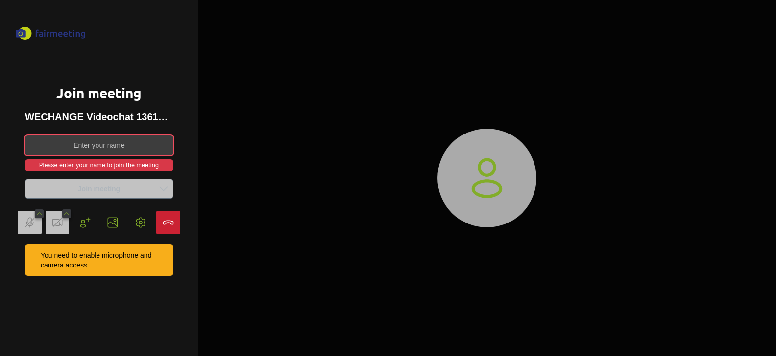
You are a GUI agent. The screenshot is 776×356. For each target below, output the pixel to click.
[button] (164, 188)
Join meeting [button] (125, 188)
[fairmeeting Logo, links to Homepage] (50, 33)
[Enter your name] (99, 145)
